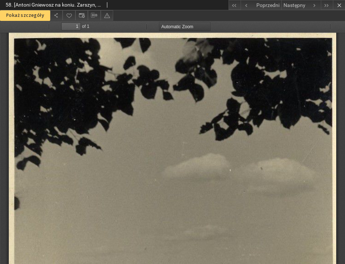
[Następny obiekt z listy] (301, 5)
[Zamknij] (339, 5)
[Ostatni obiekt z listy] (327, 5)
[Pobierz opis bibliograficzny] (94, 15)
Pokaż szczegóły (25, 15)
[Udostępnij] (56, 15)
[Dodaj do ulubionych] (69, 15)
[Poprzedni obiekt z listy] (261, 5)
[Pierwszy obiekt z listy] (235, 5)
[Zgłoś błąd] (107, 15)
